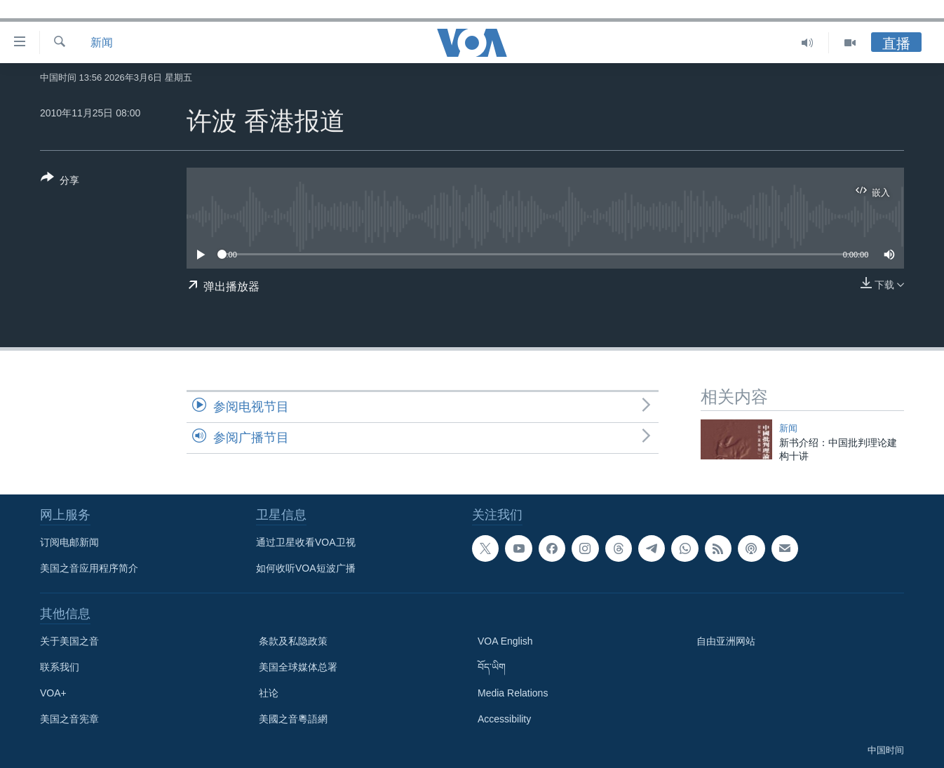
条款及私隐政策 (293, 641)
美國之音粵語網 (293, 719)
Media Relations (513, 693)
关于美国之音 (69, 641)
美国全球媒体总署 (298, 667)
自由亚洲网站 (725, 641)
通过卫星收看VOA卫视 (306, 542)
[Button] (60, 182)
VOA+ (53, 693)
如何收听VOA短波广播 (306, 568)
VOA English (505, 641)
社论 (268, 693)
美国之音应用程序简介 (89, 568)
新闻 (101, 42)
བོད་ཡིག (492, 667)
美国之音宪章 (69, 719)
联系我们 (59, 667)
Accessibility (504, 719)
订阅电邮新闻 (69, 542)
